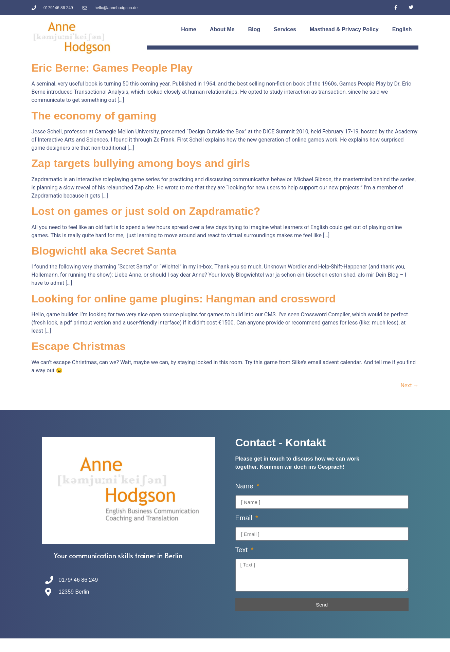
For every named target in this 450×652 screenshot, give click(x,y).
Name (245, 486)
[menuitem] (402, 29)
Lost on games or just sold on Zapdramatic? (146, 211)
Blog (254, 29)
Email (244, 518)
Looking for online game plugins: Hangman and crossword (184, 299)
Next (409, 385)
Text (242, 550)
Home (188, 29)
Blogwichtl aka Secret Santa (104, 251)
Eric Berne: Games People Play (112, 68)
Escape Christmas (79, 346)
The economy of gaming (94, 116)
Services (285, 29)
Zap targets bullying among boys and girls (141, 163)
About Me (222, 29)
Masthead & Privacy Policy (344, 29)
